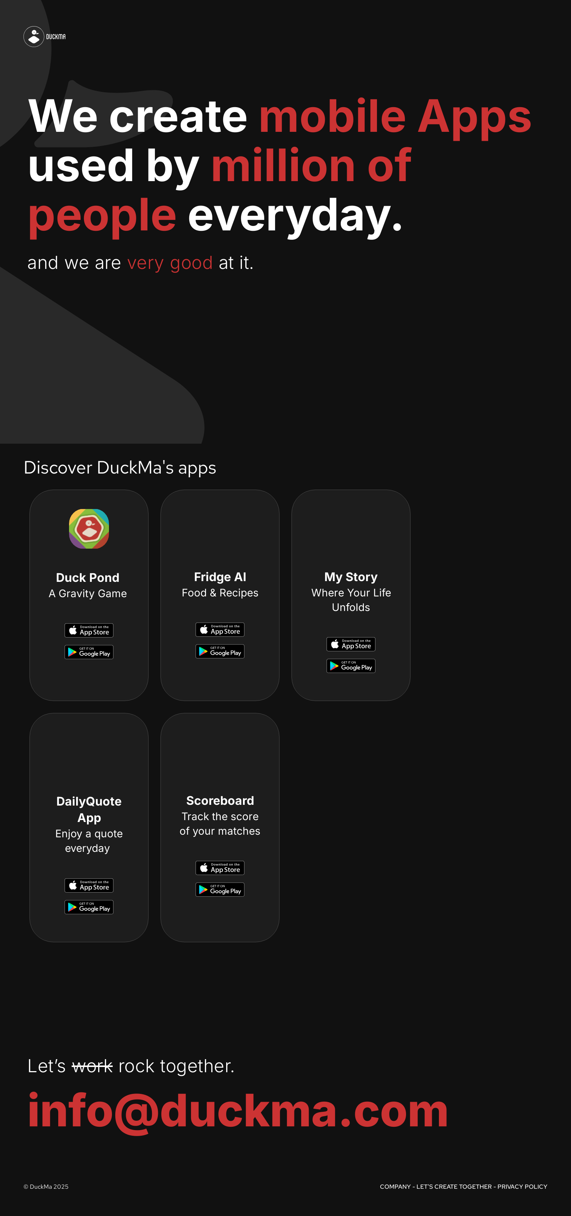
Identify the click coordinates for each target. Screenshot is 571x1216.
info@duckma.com (238, 1110)
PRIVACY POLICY (522, 1187)
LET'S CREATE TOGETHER (454, 1187)
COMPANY (395, 1187)
